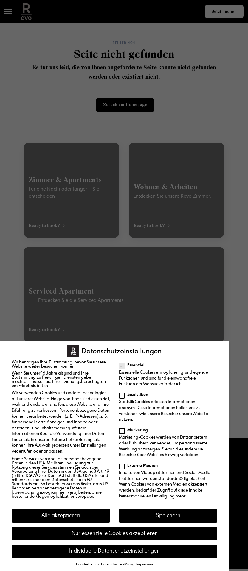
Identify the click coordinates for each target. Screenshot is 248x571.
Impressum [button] (144, 564)
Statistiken (135, 395)
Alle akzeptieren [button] (60, 515)
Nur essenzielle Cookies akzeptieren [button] (115, 533)
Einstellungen (93, 445)
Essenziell (134, 365)
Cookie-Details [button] (87, 564)
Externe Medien (140, 466)
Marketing (135, 430)
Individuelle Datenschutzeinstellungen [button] (114, 551)
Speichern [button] (168, 515)
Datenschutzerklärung (71, 440)
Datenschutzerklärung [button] (117, 564)
